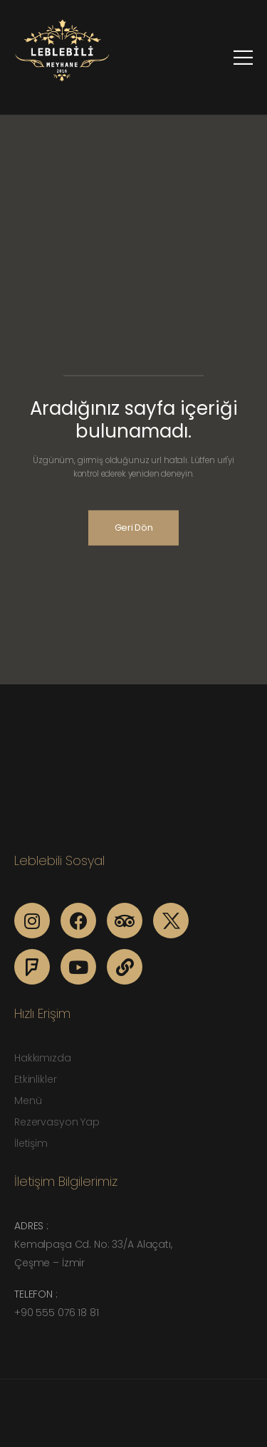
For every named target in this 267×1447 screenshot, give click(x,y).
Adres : (31, 1226)
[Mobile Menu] (243, 57)
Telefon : (36, 1294)
